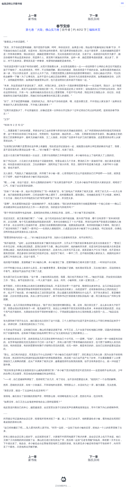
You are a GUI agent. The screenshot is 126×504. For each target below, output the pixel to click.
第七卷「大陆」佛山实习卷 (42, 29)
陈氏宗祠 (93, 19)
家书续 (32, 19)
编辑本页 (94, 29)
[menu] (122, 3)
